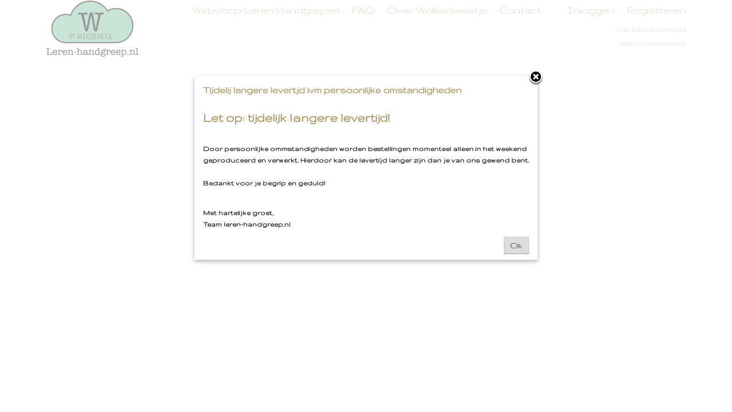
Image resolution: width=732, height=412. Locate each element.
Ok (516, 245)
